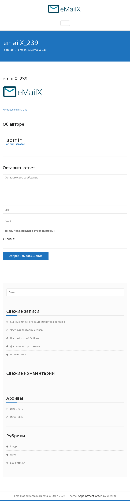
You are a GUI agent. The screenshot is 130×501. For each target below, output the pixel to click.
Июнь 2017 (16, 417)
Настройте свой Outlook (24, 338)
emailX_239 (25, 49)
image (13, 446)
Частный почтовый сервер (26, 330)
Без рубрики (17, 462)
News (13, 454)
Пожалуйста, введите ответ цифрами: (29, 230)
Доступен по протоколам (25, 346)
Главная (8, 49)
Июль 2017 (16, 408)
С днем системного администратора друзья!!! (37, 321)
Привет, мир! (18, 354)
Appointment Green (89, 496)
